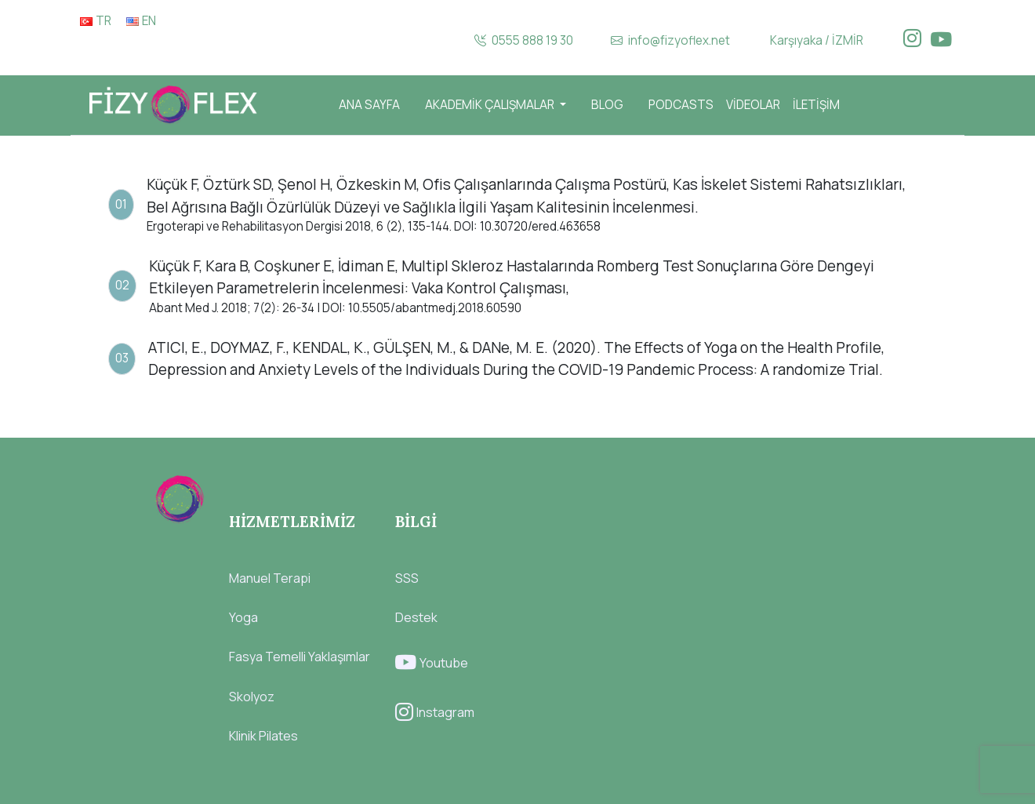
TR (95, 21)
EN (141, 21)
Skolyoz (251, 696)
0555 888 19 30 (523, 40)
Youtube (431, 662)
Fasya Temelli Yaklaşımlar (299, 656)
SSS (407, 578)
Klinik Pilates (263, 735)
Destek (416, 617)
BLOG (607, 104)
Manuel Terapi (269, 578)
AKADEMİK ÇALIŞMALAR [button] (491, 104)
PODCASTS (681, 104)
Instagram (434, 712)
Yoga (243, 617)
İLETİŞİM (816, 104)
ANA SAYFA (369, 104)
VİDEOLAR (753, 104)
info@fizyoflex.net (670, 40)
